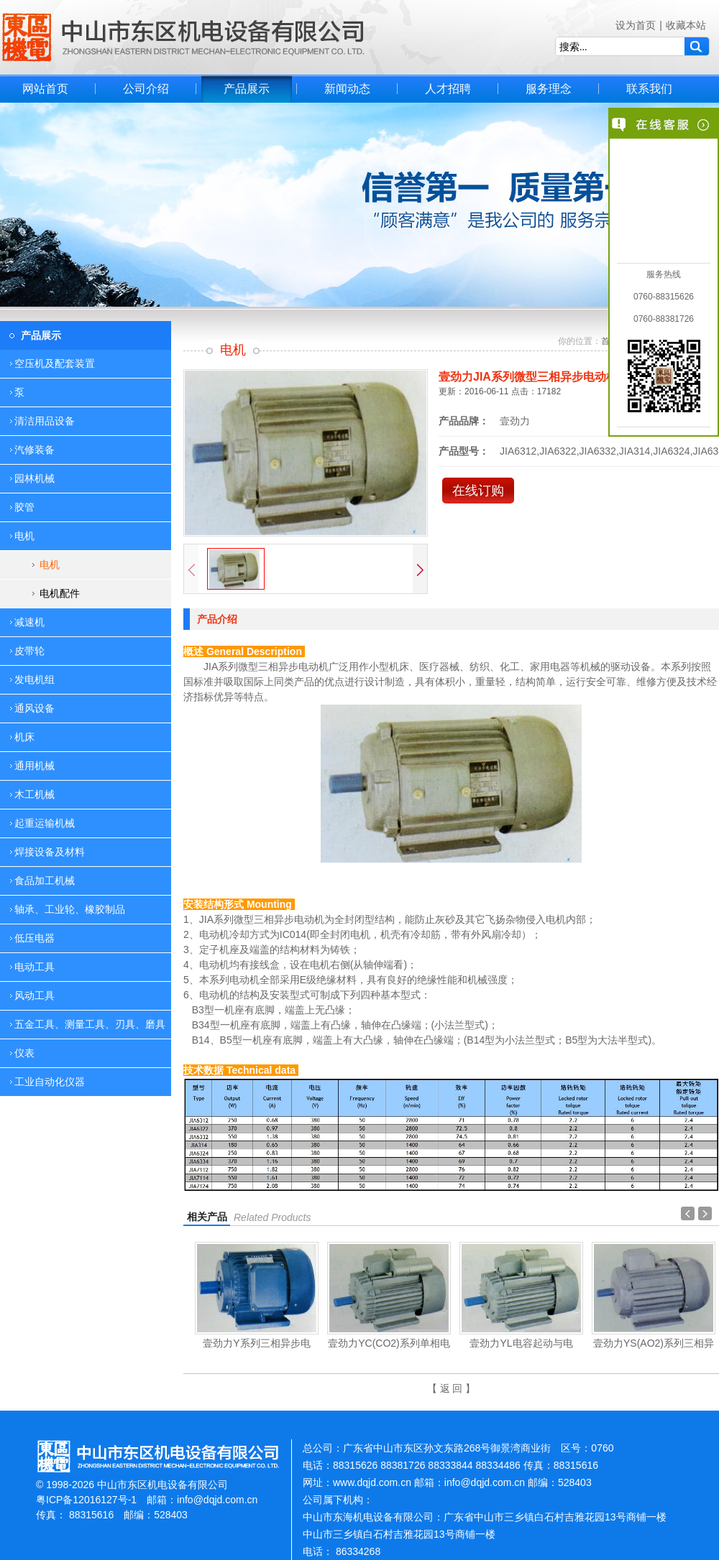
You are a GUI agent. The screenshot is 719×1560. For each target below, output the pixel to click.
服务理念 (549, 89)
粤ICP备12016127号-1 (86, 1499)
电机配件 (60, 593)
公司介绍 (146, 89)
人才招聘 (448, 89)
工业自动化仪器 (49, 1081)
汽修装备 (34, 449)
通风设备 (34, 708)
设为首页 (635, 25)
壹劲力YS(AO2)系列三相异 (653, 1343)
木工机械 (34, 794)
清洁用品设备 (44, 421)
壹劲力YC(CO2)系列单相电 (389, 1343)
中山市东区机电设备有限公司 (183, 37)
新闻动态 (347, 89)
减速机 (29, 622)
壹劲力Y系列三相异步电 (256, 1343)
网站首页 (45, 89)
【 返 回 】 (451, 1388)
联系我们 (649, 89)
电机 (50, 564)
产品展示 (247, 89)
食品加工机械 (44, 880)
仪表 (24, 1053)
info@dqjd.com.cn (217, 1499)
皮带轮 (29, 650)
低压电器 (34, 938)
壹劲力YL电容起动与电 (521, 1343)
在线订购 (478, 490)
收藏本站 (686, 25)
